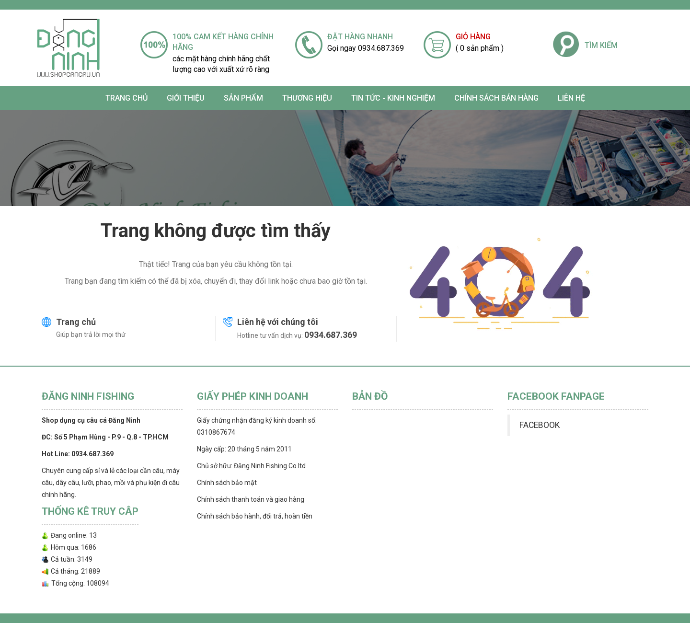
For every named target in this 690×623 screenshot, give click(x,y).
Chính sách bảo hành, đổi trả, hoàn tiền (254, 516)
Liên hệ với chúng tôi (277, 322)
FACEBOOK (539, 425)
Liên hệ (571, 98)
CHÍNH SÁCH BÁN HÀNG (496, 98)
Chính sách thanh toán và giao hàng (250, 499)
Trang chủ (126, 98)
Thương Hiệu (307, 98)
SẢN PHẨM (243, 98)
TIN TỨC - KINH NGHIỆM (393, 98)
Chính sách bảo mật (227, 482)
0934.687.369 (330, 335)
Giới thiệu (186, 98)
